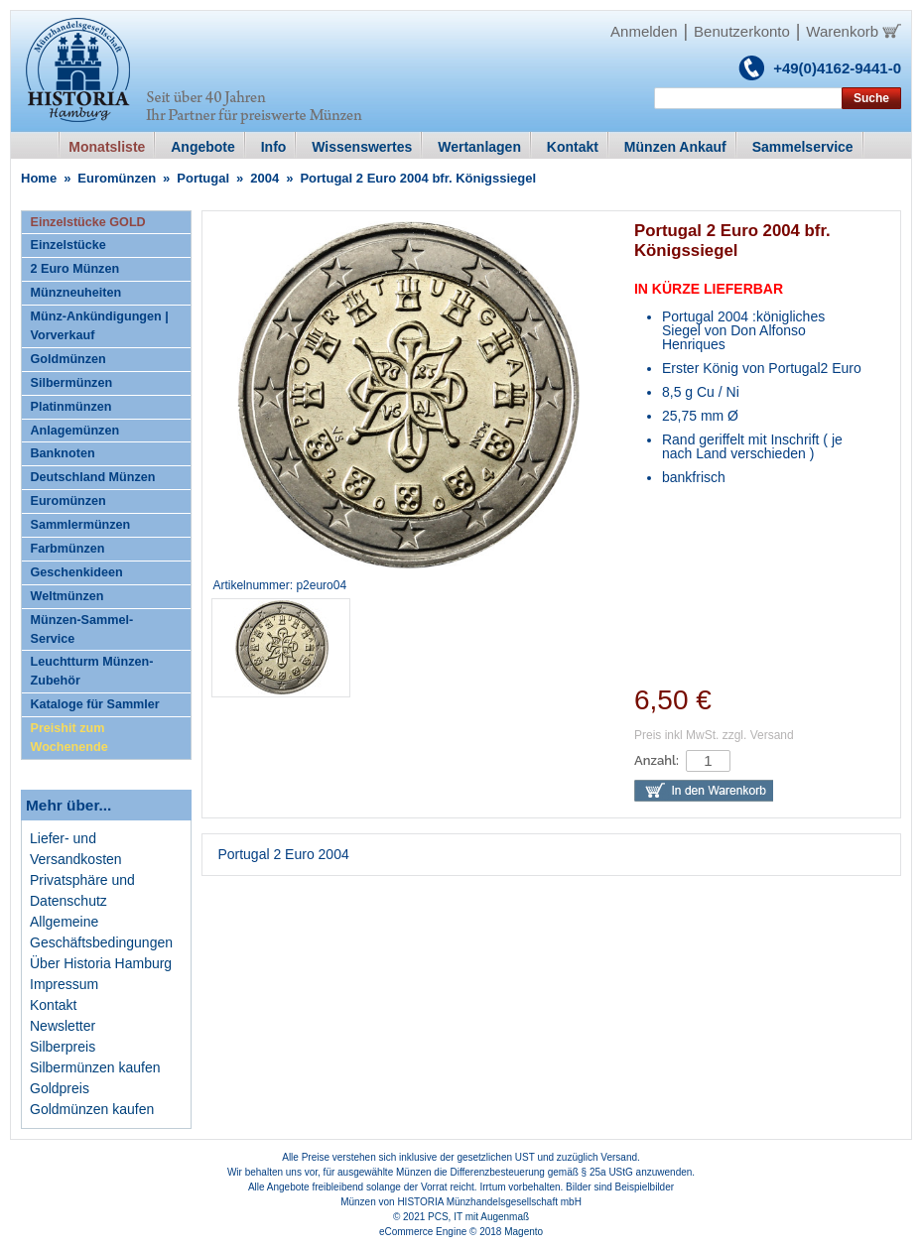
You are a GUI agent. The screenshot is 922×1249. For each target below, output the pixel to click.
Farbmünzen (68, 549)
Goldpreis (59, 1088)
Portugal (203, 178)
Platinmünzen (71, 407)
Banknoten (63, 453)
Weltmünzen (67, 596)
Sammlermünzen (81, 525)
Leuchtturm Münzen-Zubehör (92, 671)
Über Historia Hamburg (101, 963)
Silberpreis (62, 1047)
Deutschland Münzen (93, 477)
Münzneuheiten (76, 293)
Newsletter (62, 1026)
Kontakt (53, 1005)
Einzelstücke (68, 245)
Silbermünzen (72, 383)
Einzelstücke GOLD (88, 222)
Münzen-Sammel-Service (82, 629)
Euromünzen (116, 178)
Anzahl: (656, 760)
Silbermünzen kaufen (95, 1067)
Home (39, 178)
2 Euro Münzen (75, 269)
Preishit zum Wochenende (69, 737)
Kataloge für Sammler (95, 704)
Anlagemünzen (75, 430)
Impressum (64, 984)
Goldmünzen (68, 359)
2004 (264, 178)
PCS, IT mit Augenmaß (478, 1216)
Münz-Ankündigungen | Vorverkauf (100, 326)
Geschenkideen (77, 572)
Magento (523, 1231)
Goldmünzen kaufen (92, 1109)
